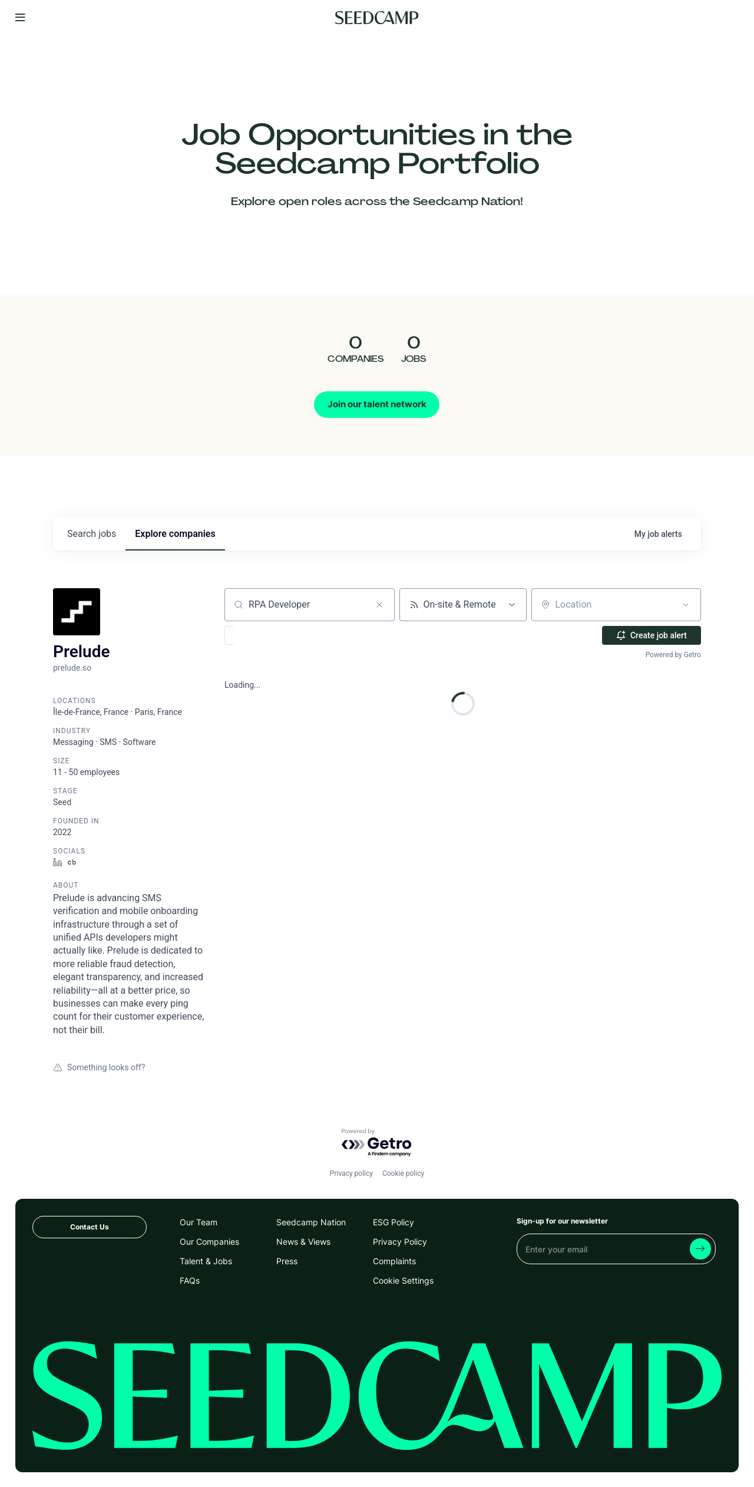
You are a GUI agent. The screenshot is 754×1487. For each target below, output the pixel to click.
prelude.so (72, 667)
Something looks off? (99, 1067)
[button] (263, 635)
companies (175, 533)
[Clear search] (379, 605)
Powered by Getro (673, 655)
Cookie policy (403, 1173)
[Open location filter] (686, 605)
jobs (91, 533)
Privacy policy (351, 1173)
